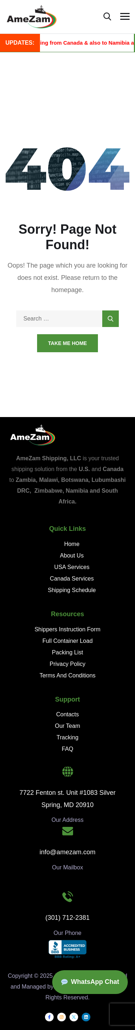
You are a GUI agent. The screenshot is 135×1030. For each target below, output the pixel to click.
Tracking (67, 737)
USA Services (72, 567)
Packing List (67, 652)
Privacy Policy (68, 664)
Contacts (67, 714)
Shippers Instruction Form (67, 629)
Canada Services (72, 579)
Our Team (67, 726)
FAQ (67, 749)
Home (72, 544)
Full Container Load (67, 641)
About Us (72, 555)
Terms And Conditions (68, 675)
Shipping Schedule (72, 590)
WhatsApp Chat (90, 981)
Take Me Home (67, 343)
